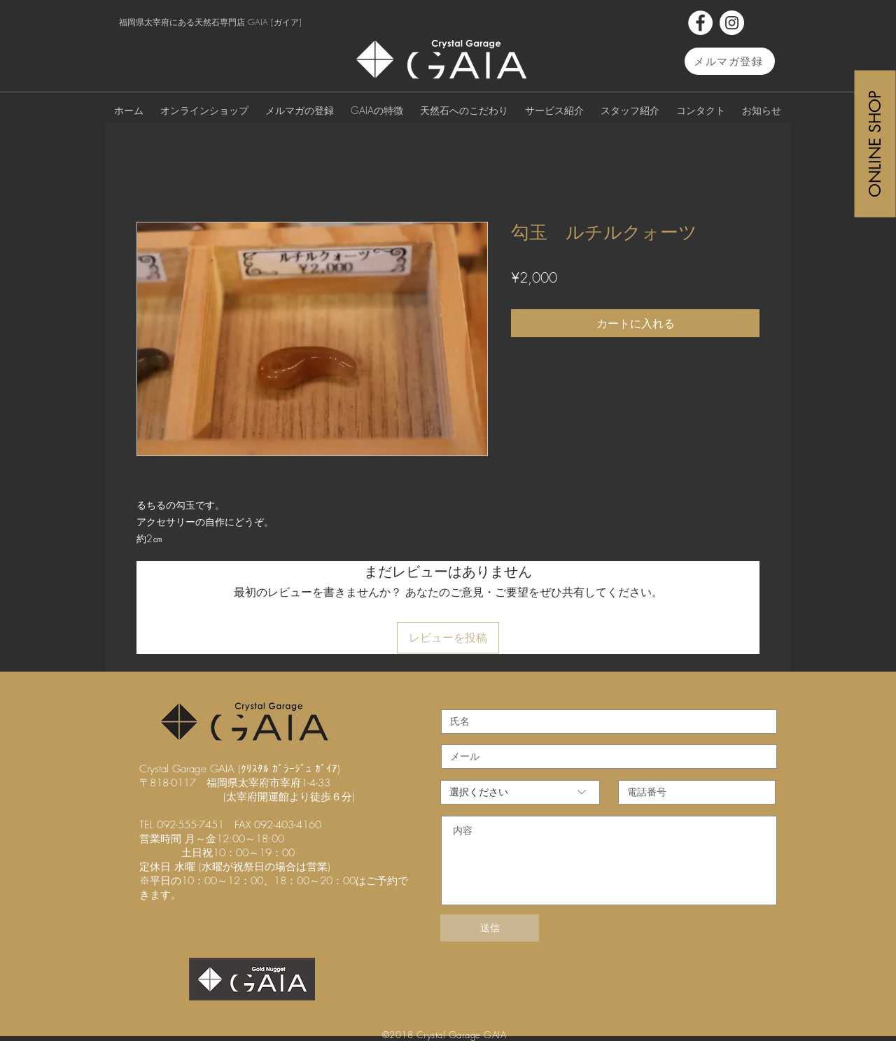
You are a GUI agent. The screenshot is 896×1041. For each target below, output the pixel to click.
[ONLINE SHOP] (875, 143)
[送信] (489, 928)
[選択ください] (520, 792)
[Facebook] (700, 22)
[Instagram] (732, 22)
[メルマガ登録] (730, 61)
